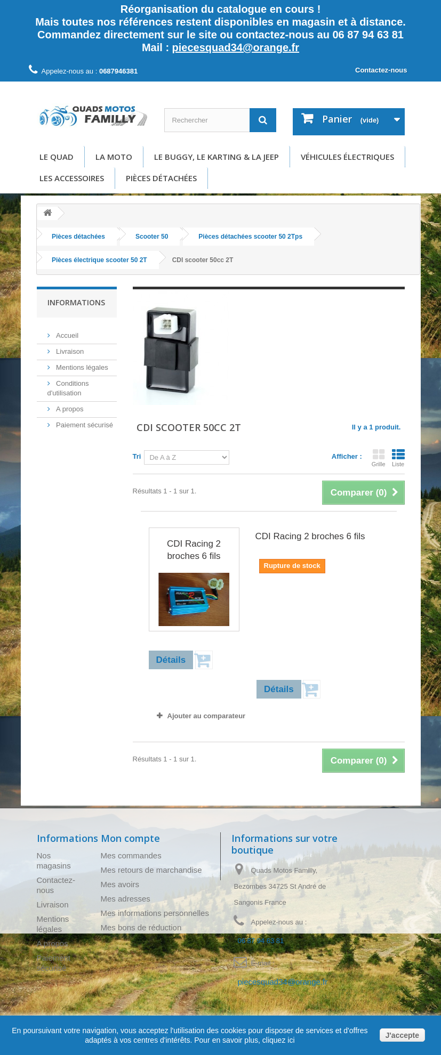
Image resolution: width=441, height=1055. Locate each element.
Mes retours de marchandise (151, 869)
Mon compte (130, 838)
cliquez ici (277, 1040)
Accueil (66, 331)
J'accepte (402, 1035)
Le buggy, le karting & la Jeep (216, 156)
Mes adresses (125, 898)
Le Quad (56, 156)
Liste (398, 457)
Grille (379, 457)
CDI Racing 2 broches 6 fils (194, 550)
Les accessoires (71, 178)
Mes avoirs (120, 884)
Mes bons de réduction (141, 927)
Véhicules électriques (347, 156)
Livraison (69, 347)
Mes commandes (131, 855)
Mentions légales (81, 363)
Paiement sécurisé (84, 421)
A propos (69, 405)
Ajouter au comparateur (206, 716)
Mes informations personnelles (155, 913)
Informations (76, 302)
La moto (113, 156)
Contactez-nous (381, 70)
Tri (137, 456)
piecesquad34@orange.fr (235, 47)
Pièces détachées (161, 178)
